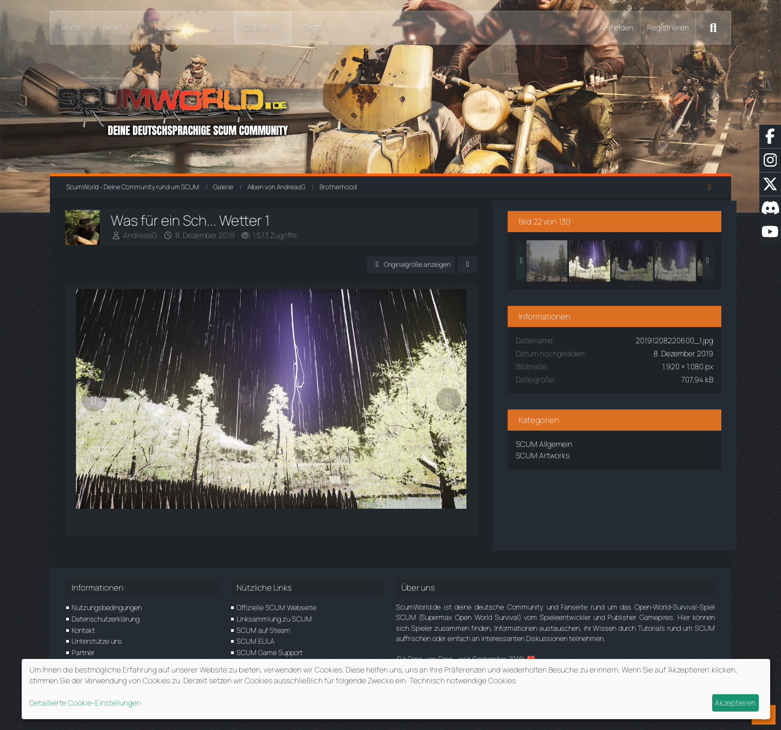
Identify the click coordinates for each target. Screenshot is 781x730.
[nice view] (580, 258)
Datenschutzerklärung (105, 619)
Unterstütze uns (97, 641)
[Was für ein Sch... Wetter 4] (666, 258)
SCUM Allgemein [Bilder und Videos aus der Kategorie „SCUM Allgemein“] (577, 442)
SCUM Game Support (269, 652)
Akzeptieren (735, 702)
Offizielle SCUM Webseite (276, 607)
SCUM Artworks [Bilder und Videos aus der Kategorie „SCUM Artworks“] (576, 453)
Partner (83, 652)
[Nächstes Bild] (480, 408)
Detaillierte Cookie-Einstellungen (85, 702)
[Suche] (713, 27)
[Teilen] (499, 265)
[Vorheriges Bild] (94, 408)
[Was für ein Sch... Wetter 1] (623, 258)
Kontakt (83, 630)
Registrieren (668, 27)
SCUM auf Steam (263, 630)
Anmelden (616, 27)
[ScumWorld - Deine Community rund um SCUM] (390, 108)
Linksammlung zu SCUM (274, 619)
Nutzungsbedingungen (107, 607)
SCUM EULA (255, 641)
